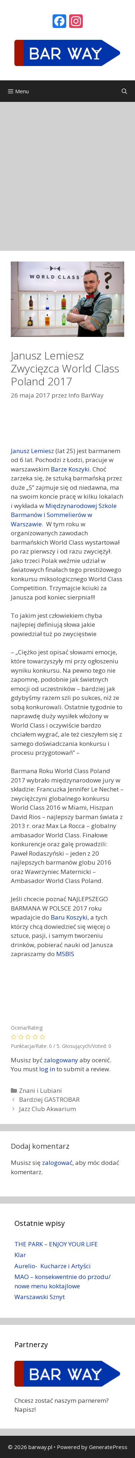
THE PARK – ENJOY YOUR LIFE (56, 1244)
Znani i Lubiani (40, 1090)
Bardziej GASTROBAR (49, 1099)
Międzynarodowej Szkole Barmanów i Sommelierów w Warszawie (64, 515)
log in (47, 1069)
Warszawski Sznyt (39, 1297)
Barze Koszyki (70, 469)
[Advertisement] (67, 172)
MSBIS (65, 954)
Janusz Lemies (31, 451)
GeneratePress (108, 1446)
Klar (20, 1255)
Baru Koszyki (69, 917)
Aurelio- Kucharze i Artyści (52, 1266)
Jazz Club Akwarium (47, 1109)
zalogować (57, 1162)
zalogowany (61, 1060)
